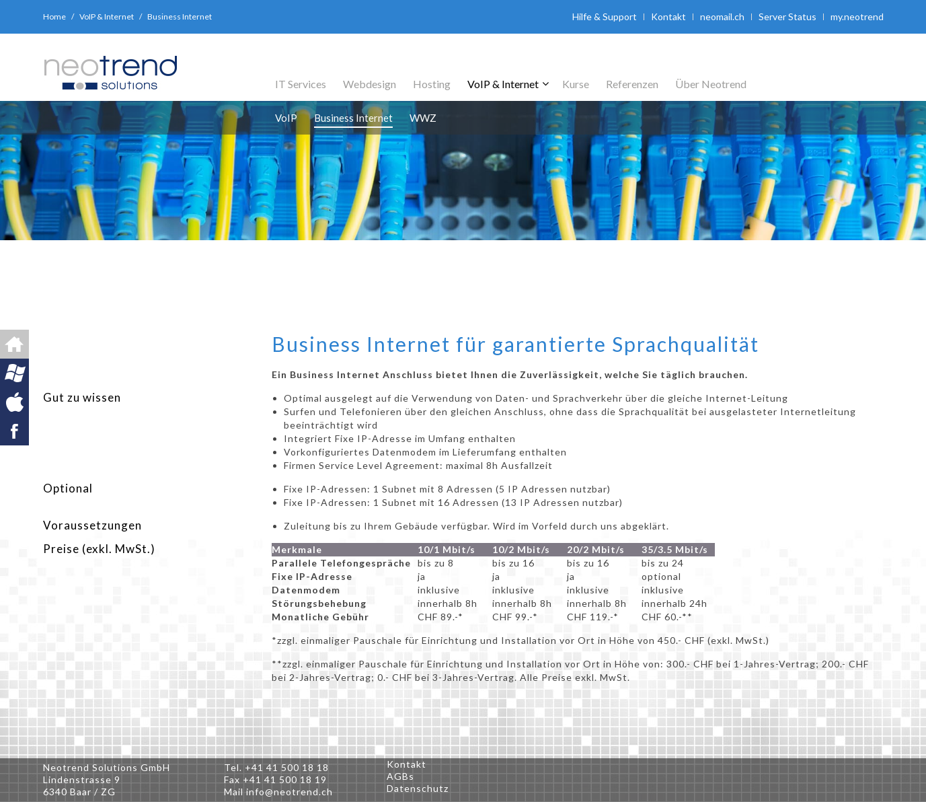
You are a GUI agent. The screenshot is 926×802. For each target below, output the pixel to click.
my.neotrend (857, 16)
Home (54, 16)
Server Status (787, 16)
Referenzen (632, 83)
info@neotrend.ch (289, 791)
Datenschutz (418, 788)
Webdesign (369, 83)
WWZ (423, 118)
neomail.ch (722, 16)
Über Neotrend (710, 83)
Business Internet (353, 118)
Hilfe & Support (604, 16)
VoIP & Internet (106, 16)
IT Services (300, 83)
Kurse (575, 83)
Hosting (432, 83)
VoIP (286, 118)
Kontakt (668, 16)
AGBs (400, 776)
